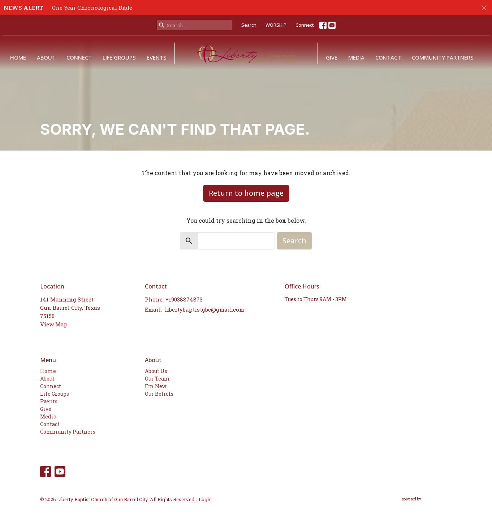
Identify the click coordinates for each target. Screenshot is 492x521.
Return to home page (246, 193)
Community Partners (443, 57)
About (46, 57)
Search (248, 25)
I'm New (156, 386)
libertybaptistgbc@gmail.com (204, 309)
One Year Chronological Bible (92, 7)
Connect (304, 25)
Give (331, 57)
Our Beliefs (159, 393)
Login (205, 499)
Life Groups (119, 57)
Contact (388, 57)
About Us (156, 371)
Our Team (157, 378)
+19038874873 (184, 299)
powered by (427, 499)
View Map (54, 324)
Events (157, 57)
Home (18, 57)
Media (356, 57)
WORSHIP (276, 25)
